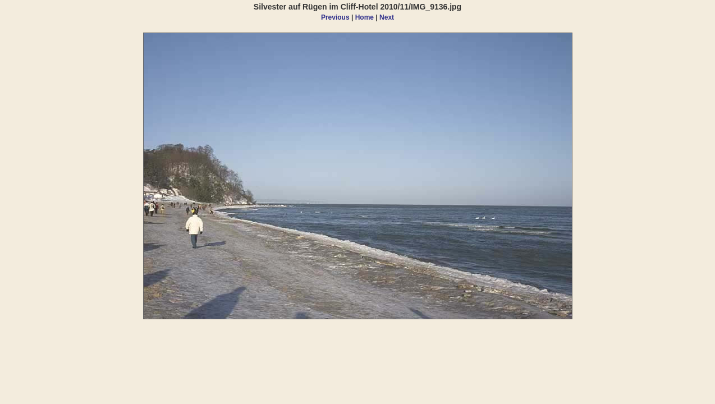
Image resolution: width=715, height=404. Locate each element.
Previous (335, 17)
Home (364, 17)
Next (386, 17)
